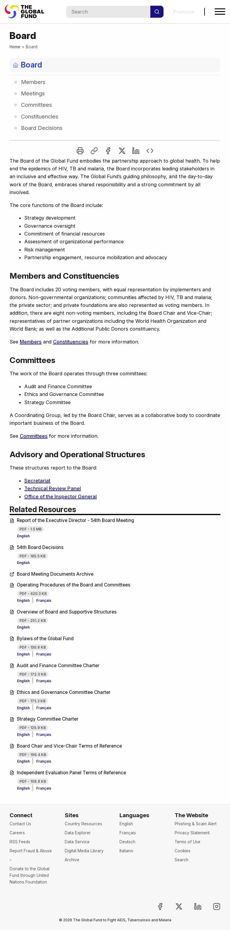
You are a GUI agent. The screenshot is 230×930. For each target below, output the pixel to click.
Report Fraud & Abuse (31, 850)
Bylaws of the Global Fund (42, 638)
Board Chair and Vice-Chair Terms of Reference (66, 746)
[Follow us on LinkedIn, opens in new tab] (193, 906)
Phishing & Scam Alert (196, 823)
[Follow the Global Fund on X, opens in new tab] (174, 906)
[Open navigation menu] (220, 12)
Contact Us (20, 823)
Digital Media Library (84, 850)
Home (15, 46)
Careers (17, 832)
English (23, 536)
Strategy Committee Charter (44, 719)
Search (181, 859)
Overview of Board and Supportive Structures (63, 612)
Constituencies (70, 342)
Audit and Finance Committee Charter (54, 665)
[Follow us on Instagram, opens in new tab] (211, 906)
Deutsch (127, 841)
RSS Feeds (20, 841)
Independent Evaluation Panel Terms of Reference (68, 773)
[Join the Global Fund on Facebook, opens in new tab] (155, 906)
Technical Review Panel (52, 488)
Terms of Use (187, 841)
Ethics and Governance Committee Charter (60, 692)
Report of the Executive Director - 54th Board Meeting (72, 520)
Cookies (182, 850)
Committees (34, 436)
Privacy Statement (192, 832)
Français (43, 600)
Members (31, 342)
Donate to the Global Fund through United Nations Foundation (29, 875)
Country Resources (83, 823)
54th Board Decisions (36, 547)
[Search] (157, 12)
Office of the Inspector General (60, 497)
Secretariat (37, 481)
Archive (72, 859)
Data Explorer (78, 832)
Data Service (77, 841)
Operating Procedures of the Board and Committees (70, 585)
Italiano (126, 850)
